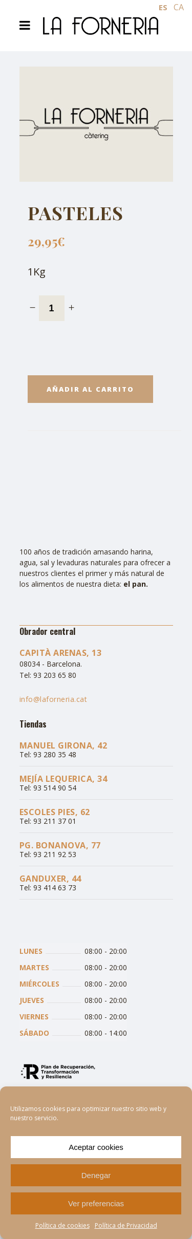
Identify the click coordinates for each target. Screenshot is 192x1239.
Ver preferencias (96, 1203)
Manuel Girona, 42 (63, 745)
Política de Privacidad (126, 1225)
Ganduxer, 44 (50, 878)
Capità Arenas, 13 (60, 652)
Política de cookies (62, 1225)
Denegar (96, 1175)
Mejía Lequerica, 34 (63, 778)
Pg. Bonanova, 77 (60, 845)
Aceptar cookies (96, 1147)
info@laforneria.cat (53, 699)
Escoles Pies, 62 (54, 812)
